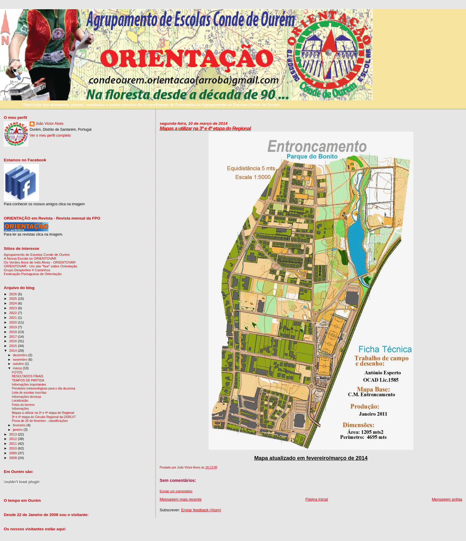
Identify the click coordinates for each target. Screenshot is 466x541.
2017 (13, 336)
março (18, 368)
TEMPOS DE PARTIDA (28, 380)
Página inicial (317, 499)
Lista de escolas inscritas (29, 392)
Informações (20, 408)
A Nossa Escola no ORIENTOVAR (30, 258)
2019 (13, 327)
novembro (20, 359)
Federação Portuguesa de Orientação (33, 274)
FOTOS (17, 372)
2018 (13, 332)
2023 (13, 308)
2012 (13, 439)
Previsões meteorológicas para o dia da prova (43, 388)
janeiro (18, 429)
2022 (13, 313)
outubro (19, 363)
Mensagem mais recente (180, 499)
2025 (13, 298)
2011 (13, 443)
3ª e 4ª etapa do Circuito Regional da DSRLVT (44, 417)
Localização (20, 400)
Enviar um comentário (176, 491)
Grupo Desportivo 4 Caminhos (27, 270)
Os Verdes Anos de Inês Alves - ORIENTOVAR (40, 262)
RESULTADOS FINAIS (27, 376)
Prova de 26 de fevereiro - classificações (40, 420)
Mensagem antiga (447, 499)
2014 (13, 350)
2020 (13, 322)
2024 (13, 303)
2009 (13, 453)
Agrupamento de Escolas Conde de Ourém (37, 254)
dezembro (20, 355)
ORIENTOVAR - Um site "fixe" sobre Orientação (40, 266)
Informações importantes (29, 384)
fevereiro (19, 425)
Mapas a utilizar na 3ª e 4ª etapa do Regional (205, 128)
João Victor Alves (50, 124)
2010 (13, 448)
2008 (13, 458)
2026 (13, 294)
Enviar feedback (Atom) (201, 510)
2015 (13, 346)
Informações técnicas (26, 396)
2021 (13, 317)
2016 (13, 341)
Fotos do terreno (23, 404)
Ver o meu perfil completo (50, 135)
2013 (13, 434)
